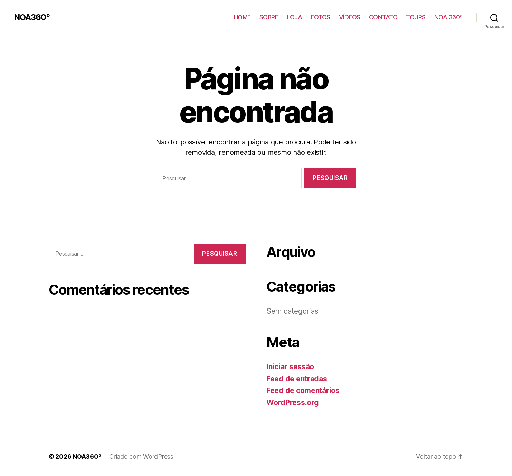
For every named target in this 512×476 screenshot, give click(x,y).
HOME (242, 17)
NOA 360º (448, 17)
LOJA (294, 17)
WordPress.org (292, 402)
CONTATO (383, 17)
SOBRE (268, 17)
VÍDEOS (349, 17)
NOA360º (32, 17)
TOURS (416, 17)
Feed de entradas (296, 378)
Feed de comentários (303, 390)
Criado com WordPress (141, 456)
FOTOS (320, 17)
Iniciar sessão (290, 366)
